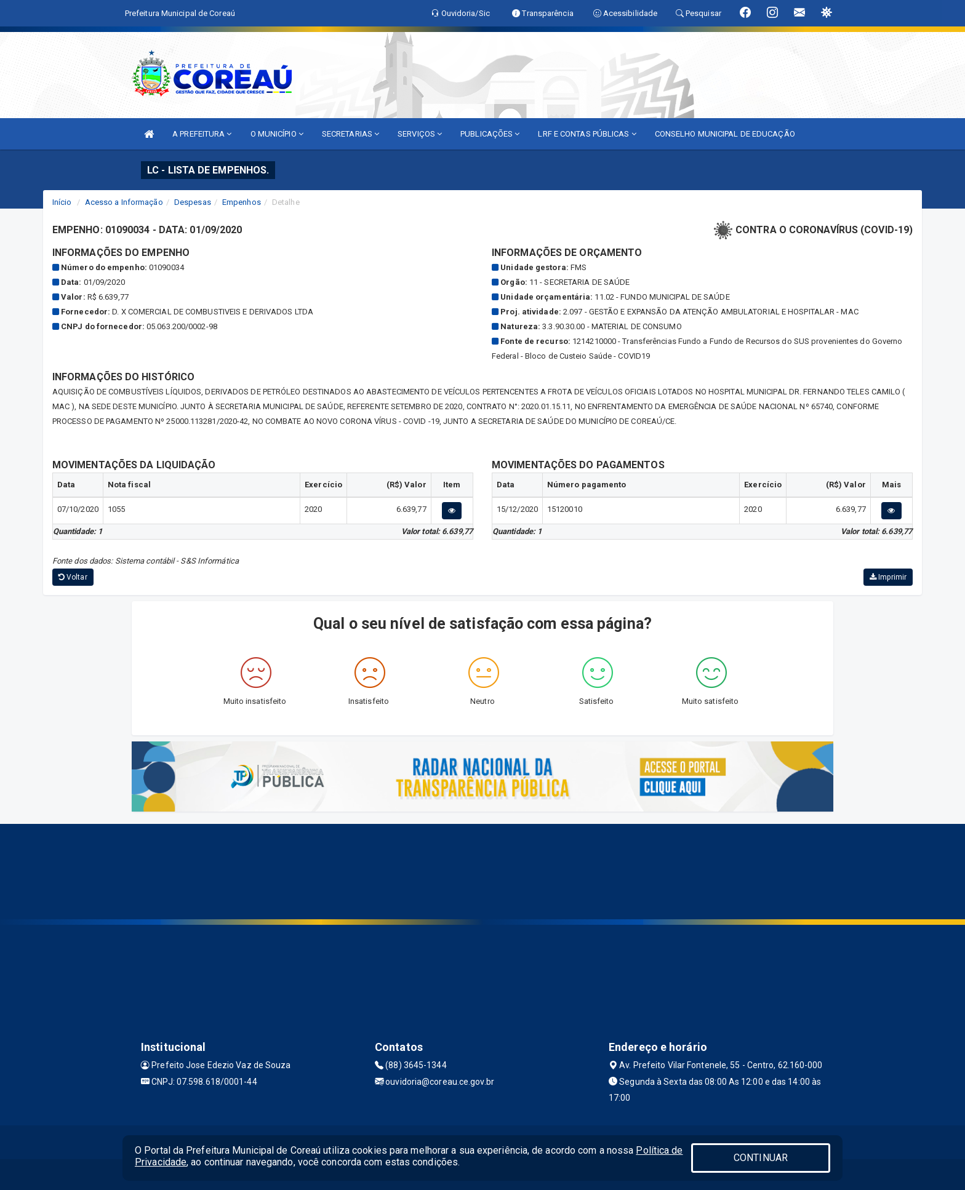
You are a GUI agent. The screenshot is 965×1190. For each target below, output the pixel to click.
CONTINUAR (761, 1158)
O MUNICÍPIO (276, 133)
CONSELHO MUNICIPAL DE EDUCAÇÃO (725, 133)
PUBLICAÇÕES (489, 133)
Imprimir (888, 577)
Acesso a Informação (124, 202)
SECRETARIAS (350, 133)
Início (62, 202)
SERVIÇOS (420, 133)
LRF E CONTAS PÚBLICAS (587, 133)
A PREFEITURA (201, 133)
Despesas (192, 202)
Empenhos (241, 202)
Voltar (72, 577)
